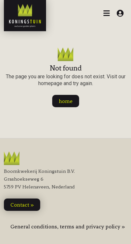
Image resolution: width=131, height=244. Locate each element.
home (66, 101)
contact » (22, 204)
